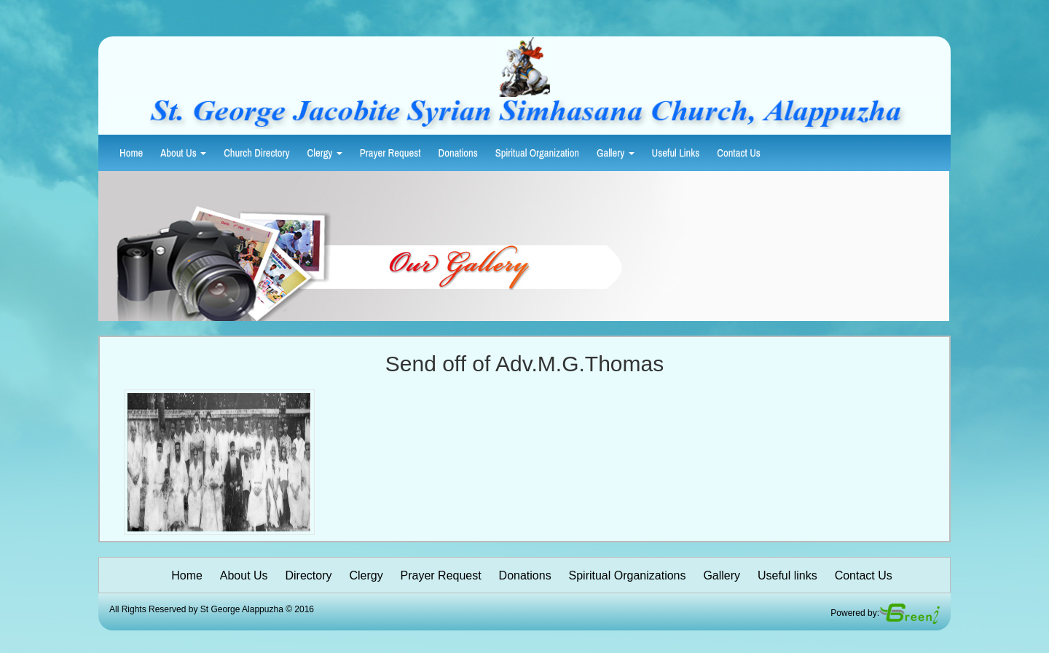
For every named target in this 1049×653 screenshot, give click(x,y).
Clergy (324, 153)
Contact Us (739, 153)
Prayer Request (390, 153)
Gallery (615, 153)
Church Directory (256, 153)
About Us (183, 153)
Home (131, 153)
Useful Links (676, 153)
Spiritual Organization (537, 153)
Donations (458, 153)
